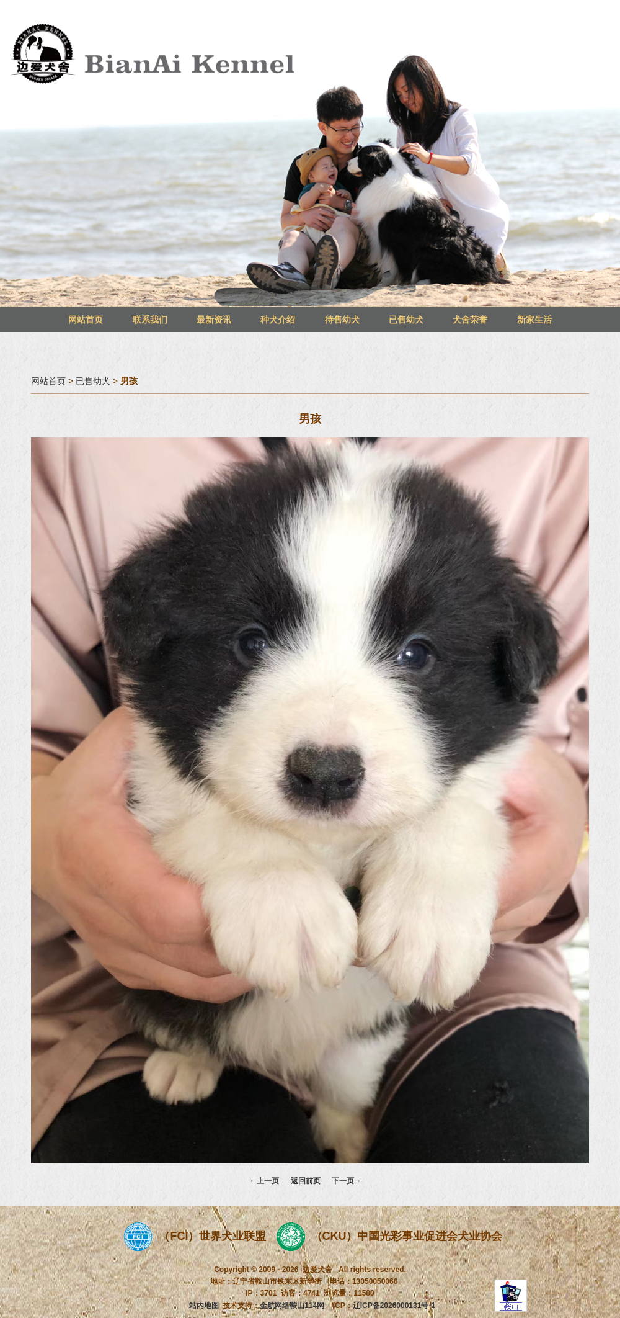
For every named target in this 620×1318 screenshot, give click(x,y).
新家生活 (534, 320)
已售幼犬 (406, 320)
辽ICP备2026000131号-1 (394, 1305)
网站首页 (85, 320)
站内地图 (204, 1305)
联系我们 (150, 320)
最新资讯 (214, 320)
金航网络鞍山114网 (292, 1305)
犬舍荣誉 (470, 320)
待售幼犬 (342, 320)
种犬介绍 (277, 320)
